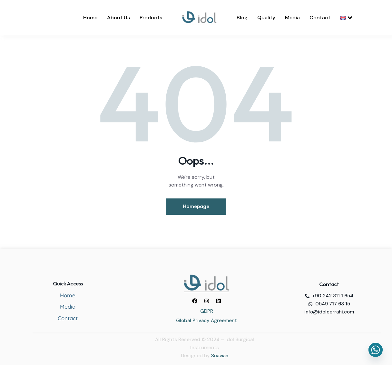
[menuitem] (346, 18)
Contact (319, 17)
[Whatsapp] (375, 350)
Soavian (220, 355)
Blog (242, 17)
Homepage (196, 206)
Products (151, 17)
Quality (266, 17)
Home (90, 17)
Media (292, 17)
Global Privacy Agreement (206, 320)
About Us (118, 17)
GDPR (206, 310)
